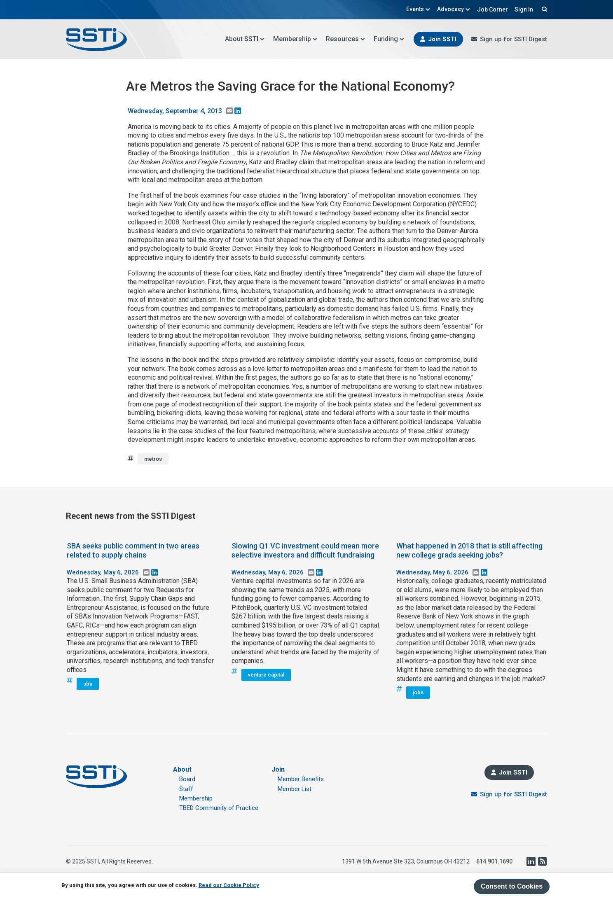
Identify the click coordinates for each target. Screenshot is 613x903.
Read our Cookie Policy (229, 885)
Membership (295, 39)
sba (87, 684)
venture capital (266, 675)
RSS (542, 861)
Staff (186, 789)
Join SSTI (442, 39)
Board (187, 779)
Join (278, 769)
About (182, 769)
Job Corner (492, 9)
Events (418, 9)
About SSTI (245, 39)
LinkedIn (531, 861)
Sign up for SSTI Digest (513, 39)
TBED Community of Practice (218, 808)
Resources (345, 39)
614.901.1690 (494, 861)
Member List (294, 789)
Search (543, 9)
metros (153, 459)
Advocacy (453, 9)
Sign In (524, 9)
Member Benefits (301, 779)
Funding (389, 39)
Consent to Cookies (512, 886)
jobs (418, 692)
